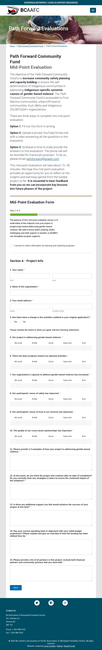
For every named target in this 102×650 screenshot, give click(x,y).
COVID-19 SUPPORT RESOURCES (63, 2)
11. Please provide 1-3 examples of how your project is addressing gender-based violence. (50, 450)
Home (12, 46)
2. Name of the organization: (24, 287)
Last (54, 280)
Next (16, 587)
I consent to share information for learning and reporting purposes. (44, 246)
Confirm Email (58, 311)
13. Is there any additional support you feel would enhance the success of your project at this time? (49, 505)
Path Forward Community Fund (30, 46)
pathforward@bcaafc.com (42, 158)
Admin (60, 646)
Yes (15, 322)
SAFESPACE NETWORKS (35, 2)
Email (12, 311)
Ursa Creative (50, 646)
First (11, 280)
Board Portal (69, 646)
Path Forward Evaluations (56, 46)
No (24, 322)
